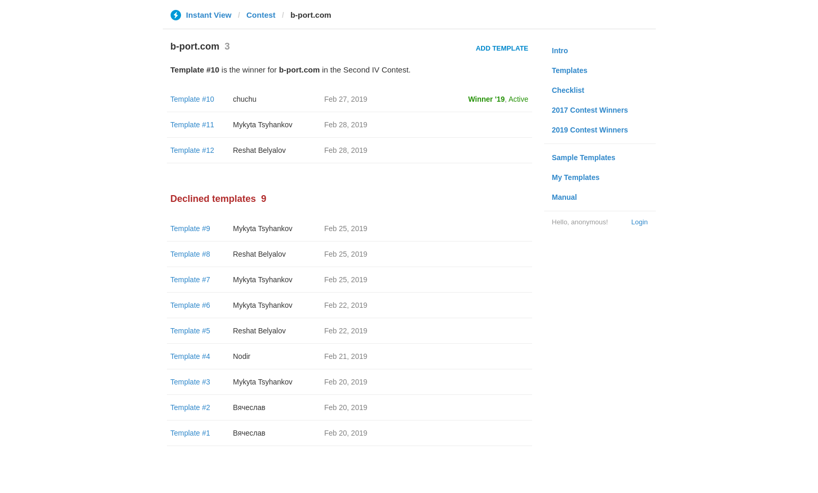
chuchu (245, 99)
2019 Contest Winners (590, 130)
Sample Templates (584, 157)
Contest (260, 14)
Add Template (502, 48)
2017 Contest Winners (590, 110)
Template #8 (190, 254)
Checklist (568, 90)
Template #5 (190, 331)
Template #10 (192, 99)
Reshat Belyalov (259, 150)
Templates (569, 70)
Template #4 (190, 356)
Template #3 (190, 382)
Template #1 (190, 433)
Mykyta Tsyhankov (263, 125)
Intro (560, 50)
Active (518, 99)
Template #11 (192, 125)
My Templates (576, 177)
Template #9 (190, 228)
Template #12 (192, 150)
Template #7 (190, 279)
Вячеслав (249, 407)
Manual (564, 197)
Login (639, 222)
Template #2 (190, 407)
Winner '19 (486, 99)
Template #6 (190, 305)
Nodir (241, 356)
